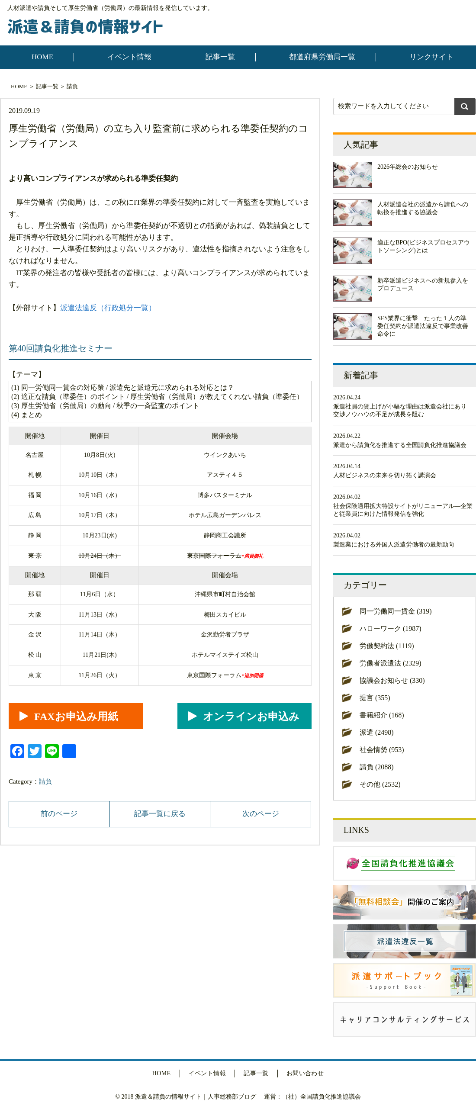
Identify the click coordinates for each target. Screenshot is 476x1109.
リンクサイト (431, 57)
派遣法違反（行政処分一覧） (108, 308)
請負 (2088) (377, 767)
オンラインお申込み (251, 716)
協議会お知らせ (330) (392, 680)
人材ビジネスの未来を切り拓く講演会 (384, 475)
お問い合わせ (305, 1073)
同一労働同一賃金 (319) (396, 611)
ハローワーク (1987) (390, 628)
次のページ (260, 814)
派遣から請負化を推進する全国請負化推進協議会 (399, 445)
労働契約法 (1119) (387, 645)
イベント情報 (129, 57)
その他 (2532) (380, 784)
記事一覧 (220, 57)
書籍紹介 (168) (382, 715)
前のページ (59, 814)
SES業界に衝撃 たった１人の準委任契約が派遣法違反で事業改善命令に (422, 326)
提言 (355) (375, 697)
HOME (42, 57)
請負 (72, 86)
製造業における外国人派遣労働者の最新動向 (393, 544)
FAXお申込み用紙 (76, 716)
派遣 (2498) (377, 732)
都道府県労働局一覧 (322, 57)
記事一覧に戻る (160, 814)
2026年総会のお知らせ (407, 167)
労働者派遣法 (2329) (390, 663)
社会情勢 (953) (382, 749)
